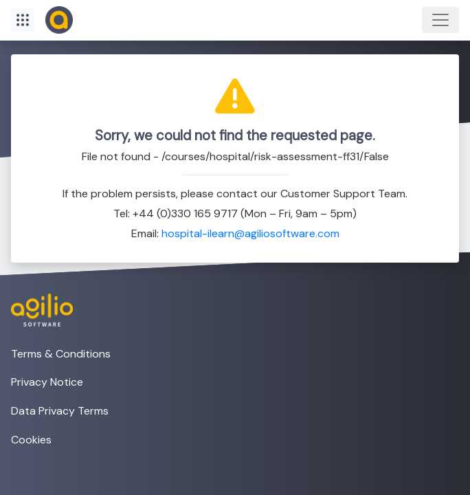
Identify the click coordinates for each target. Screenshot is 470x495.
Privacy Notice (47, 382)
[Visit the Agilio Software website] (36, 310)
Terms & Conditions (61, 353)
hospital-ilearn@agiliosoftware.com (250, 233)
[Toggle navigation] (440, 20)
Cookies (31, 439)
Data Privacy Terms (60, 411)
